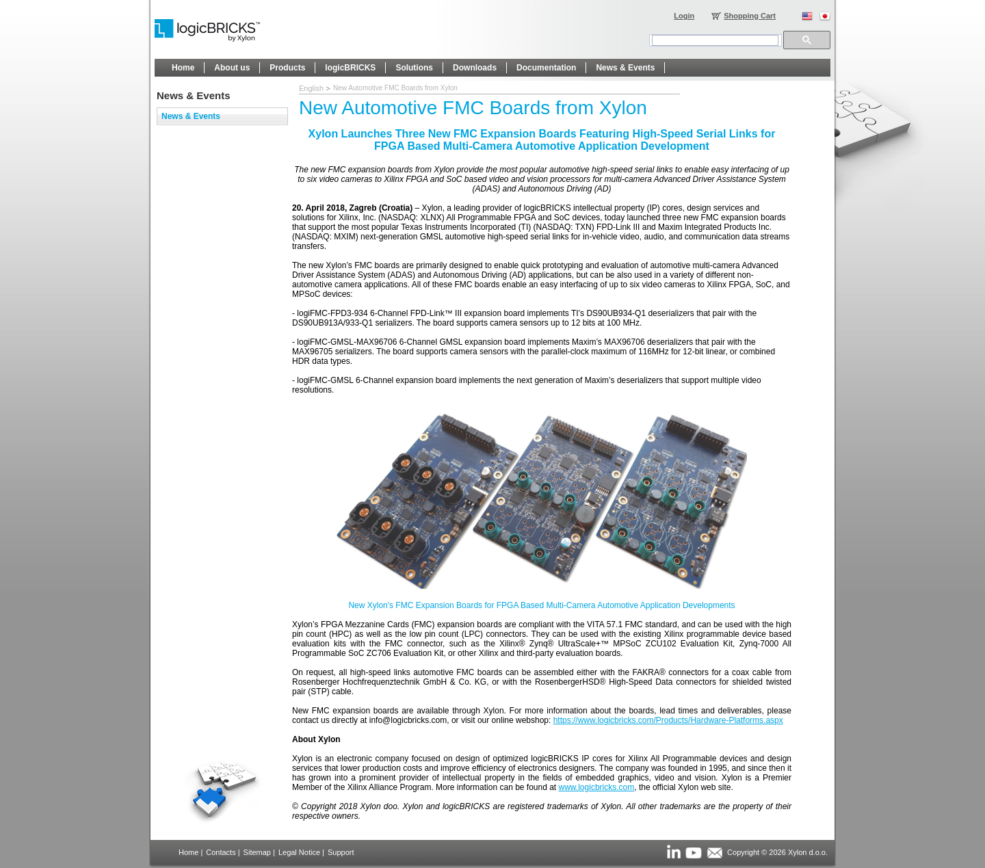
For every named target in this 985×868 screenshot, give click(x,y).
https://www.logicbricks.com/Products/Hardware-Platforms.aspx (668, 720)
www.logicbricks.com (597, 787)
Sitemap (257, 852)
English (311, 88)
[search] (715, 40)
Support (341, 852)
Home (188, 852)
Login (684, 16)
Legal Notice (299, 852)
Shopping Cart (750, 16)
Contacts (220, 852)
